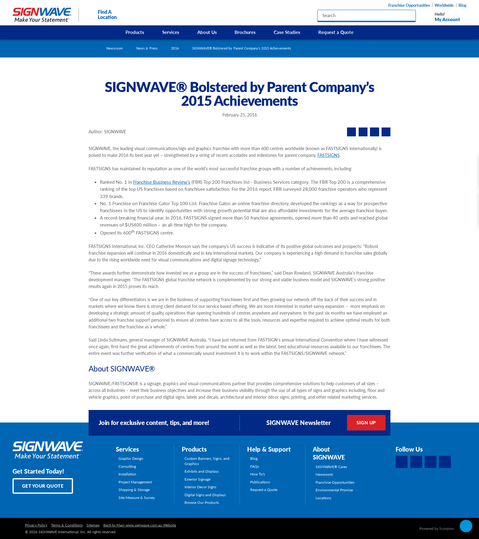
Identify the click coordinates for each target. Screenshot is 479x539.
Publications (260, 481)
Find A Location (101, 14)
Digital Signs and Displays (205, 494)
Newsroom (114, 48)
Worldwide (444, 5)
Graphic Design (131, 458)
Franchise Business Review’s (161, 182)
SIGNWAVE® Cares (331, 466)
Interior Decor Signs (200, 486)
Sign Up (366, 422)
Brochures (245, 32)
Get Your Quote (43, 486)
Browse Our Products (202, 502)
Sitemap (93, 524)
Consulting (127, 466)
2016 (174, 48)
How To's (257, 473)
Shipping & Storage (134, 489)
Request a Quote (335, 32)
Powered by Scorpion (436, 528)
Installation (127, 473)
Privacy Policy (36, 524)
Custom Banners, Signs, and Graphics (207, 461)
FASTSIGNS (328, 155)
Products (135, 32)
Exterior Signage (197, 479)
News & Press (147, 48)
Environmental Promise (334, 489)
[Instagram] (431, 462)
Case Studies (287, 32)
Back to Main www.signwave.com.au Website (139, 524)
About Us (207, 32)
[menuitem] (135, 32)
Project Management (135, 481)
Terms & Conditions (67, 524)
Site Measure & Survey (137, 497)
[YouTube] (445, 462)
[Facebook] (402, 462)
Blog (462, 5)
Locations (323, 497)
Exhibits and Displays (202, 471)
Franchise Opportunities (409, 5)
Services (170, 32)
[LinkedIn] (416, 462)
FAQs (254, 466)
